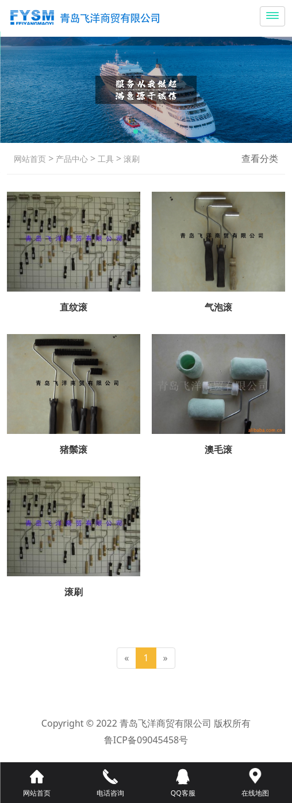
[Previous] (126, 658)
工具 (104, 158)
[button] (135, 131)
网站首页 (30, 158)
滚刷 (130, 158)
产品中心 (70, 158)
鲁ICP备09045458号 (146, 740)
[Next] (165, 658)
